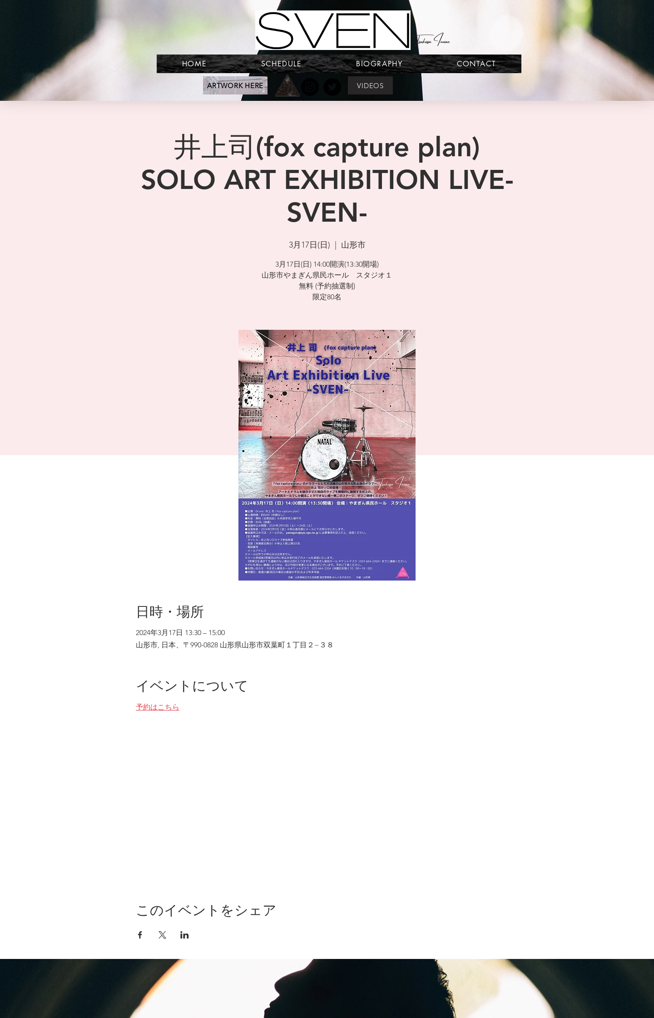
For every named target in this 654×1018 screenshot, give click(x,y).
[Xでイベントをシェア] (162, 935)
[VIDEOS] (370, 85)
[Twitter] (332, 87)
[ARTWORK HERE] (235, 85)
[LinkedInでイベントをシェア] (184, 935)
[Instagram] (310, 87)
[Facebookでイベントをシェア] (140, 935)
